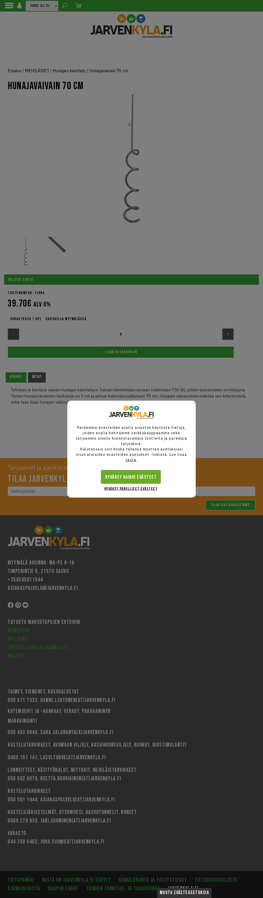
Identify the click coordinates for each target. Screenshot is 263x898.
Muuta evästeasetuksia (184, 893)
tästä (131, 459)
